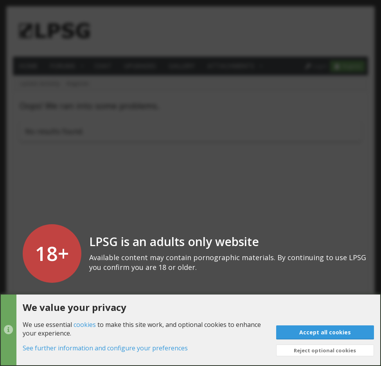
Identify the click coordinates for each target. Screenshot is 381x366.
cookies (85, 324)
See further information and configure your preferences (105, 348)
